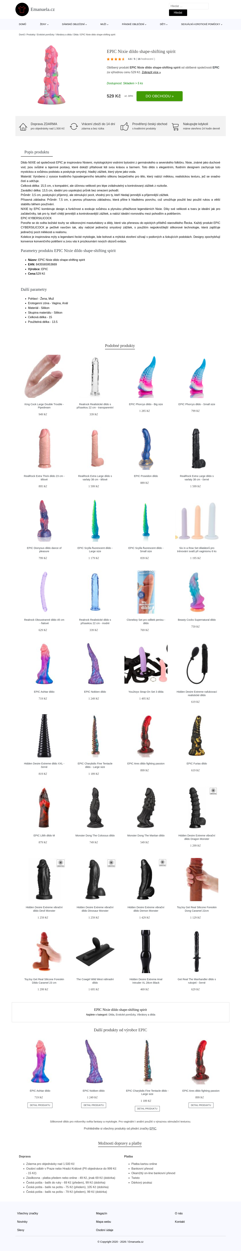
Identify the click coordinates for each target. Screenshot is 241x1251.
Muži (103, 24)
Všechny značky (27, 1213)
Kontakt (180, 1221)
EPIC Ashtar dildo (44, 691)
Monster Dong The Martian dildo (145, 835)
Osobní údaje (104, 1230)
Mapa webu (103, 1221)
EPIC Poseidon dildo (146, 476)
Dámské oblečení (73, 24)
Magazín (101, 1213)
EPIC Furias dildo (197, 763)
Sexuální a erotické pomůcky (200, 24)
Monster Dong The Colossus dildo (95, 835)
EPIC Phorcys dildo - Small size (196, 404)
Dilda (75, 34)
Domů (22, 24)
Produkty (31, 34)
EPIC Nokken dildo (95, 691)
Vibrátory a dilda (64, 34)
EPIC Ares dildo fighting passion (145, 763)
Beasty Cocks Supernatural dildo (197, 619)
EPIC (216, 67)
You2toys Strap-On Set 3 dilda (145, 691)
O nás (179, 1213)
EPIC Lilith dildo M (44, 835)
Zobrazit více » (151, 72)
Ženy (43, 24)
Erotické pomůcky (45, 34)
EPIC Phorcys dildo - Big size (146, 404)
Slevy (20, 1230)
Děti (162, 24)
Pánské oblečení (133, 24)
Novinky (22, 1221)
